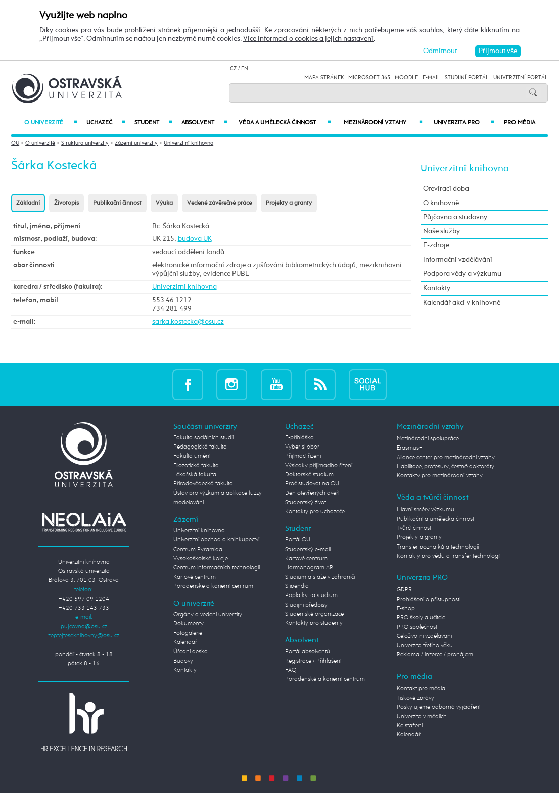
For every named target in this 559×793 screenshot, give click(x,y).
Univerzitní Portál (520, 77)
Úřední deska (190, 652)
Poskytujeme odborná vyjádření (438, 707)
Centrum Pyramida (197, 550)
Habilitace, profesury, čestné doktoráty (445, 467)
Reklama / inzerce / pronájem (435, 655)
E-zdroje (436, 245)
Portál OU (297, 540)
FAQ (290, 670)
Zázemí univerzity (136, 143)
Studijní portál (467, 77)
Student (153, 123)
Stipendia (297, 586)
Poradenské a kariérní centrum (213, 586)
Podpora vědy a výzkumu (462, 273)
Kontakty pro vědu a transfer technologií (448, 556)
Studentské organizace (314, 614)
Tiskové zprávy (415, 698)
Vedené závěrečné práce (219, 203)
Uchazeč (105, 123)
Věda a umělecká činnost (285, 123)
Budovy (183, 661)
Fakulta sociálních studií (203, 438)
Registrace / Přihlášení (313, 661)
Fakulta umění (191, 456)
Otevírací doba (446, 188)
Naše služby (441, 231)
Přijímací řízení (303, 456)
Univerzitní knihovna (188, 143)
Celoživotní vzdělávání (424, 636)
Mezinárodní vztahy (383, 123)
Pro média (519, 123)
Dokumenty (188, 624)
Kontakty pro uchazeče (315, 512)
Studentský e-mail (308, 550)
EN (244, 68)
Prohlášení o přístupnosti (428, 600)
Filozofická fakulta (196, 466)
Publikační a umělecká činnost (435, 519)
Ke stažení (410, 726)
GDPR (404, 590)
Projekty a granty (289, 203)
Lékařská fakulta (194, 475)
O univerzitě (50, 123)
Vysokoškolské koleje (200, 559)
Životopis (66, 203)
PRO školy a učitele (421, 618)
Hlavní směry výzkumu (425, 510)
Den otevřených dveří (312, 493)
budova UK (195, 238)
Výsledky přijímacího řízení (318, 466)
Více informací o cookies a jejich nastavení (308, 38)
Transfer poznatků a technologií (438, 547)
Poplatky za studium (311, 595)
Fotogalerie (187, 633)
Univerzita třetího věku (425, 645)
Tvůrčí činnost (414, 528)
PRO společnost (417, 627)
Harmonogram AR (309, 568)
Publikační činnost (117, 203)
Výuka (164, 203)
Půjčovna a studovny (455, 217)
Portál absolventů (307, 652)
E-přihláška (299, 438)
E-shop (406, 609)
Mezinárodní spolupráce (428, 439)
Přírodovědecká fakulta (203, 484)
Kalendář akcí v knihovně (461, 302)
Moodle (406, 77)
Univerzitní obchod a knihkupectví (216, 540)
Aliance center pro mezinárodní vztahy (446, 458)
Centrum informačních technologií (216, 568)
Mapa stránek (324, 77)
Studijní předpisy (306, 605)
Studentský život (305, 503)
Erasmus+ (410, 448)
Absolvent (204, 123)
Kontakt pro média (421, 689)
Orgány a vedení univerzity (207, 615)
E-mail (431, 77)
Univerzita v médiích (422, 717)
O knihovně (441, 203)
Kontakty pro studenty (314, 623)
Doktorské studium (309, 475)
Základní (28, 203)
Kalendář (185, 642)
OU (15, 143)
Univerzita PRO (464, 123)
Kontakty (436, 288)
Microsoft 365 (369, 77)
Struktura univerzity (85, 143)
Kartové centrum (194, 577)
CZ (233, 68)
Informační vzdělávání (457, 259)
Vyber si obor (302, 447)
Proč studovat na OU (312, 484)
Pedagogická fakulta (200, 447)
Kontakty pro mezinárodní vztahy (440, 476)
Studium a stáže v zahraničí (320, 577)
